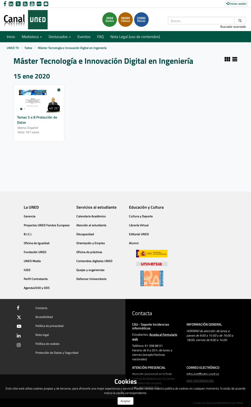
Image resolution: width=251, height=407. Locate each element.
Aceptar (125, 401)
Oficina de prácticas (89, 252)
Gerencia (29, 216)
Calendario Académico (91, 216)
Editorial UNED (139, 234)
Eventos (83, 37)
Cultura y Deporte (141, 216)
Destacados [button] (60, 37)
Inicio (11, 37)
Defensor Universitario (91, 278)
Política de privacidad (49, 325)
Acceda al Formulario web (154, 336)
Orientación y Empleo (90, 243)
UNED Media (32, 261)
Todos (28, 47)
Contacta (41, 307)
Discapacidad (85, 234)
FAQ (100, 37)
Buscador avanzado (233, 26)
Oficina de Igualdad (36, 243)
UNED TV (13, 47)
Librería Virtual (139, 225)
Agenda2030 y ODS (37, 287)
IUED (27, 269)
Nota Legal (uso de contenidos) (135, 37)
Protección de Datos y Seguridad (56, 352)
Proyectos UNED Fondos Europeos (47, 225)
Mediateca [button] (32, 37)
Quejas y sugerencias (90, 269)
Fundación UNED (35, 252)
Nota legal (42, 334)
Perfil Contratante (36, 278)
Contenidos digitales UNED (94, 261)
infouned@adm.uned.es (203, 374)
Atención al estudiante (91, 225)
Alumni (134, 243)
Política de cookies (47, 343)
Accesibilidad (44, 316)
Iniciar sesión (236, 3)
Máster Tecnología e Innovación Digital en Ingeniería (72, 47)
